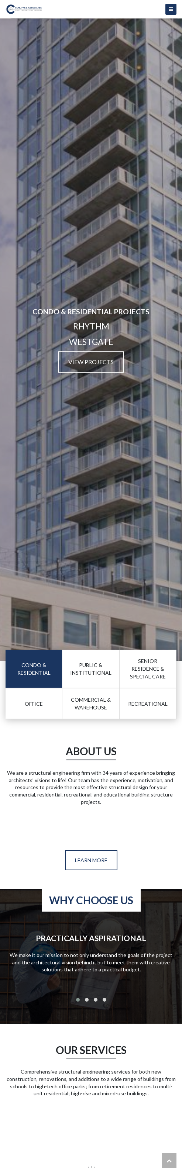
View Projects (91, 361)
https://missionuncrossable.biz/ (65, 824)
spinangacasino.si (111, 1130)
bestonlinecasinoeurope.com (50, 1115)
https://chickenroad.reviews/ (46, 831)
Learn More (91, 860)
